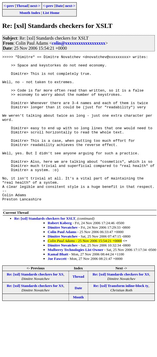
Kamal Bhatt (58, 284)
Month (78, 327)
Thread (22, 6)
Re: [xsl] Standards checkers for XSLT (45, 248)
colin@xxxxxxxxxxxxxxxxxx (78, 43)
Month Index (30, 13)
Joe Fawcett (57, 289)
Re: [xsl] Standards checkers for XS (35, 304)
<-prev (9, 6)
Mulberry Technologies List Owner (75, 280)
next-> (35, 6)
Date (59, 6)
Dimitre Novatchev (63, 257)
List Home (51, 13)
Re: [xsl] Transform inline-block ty (120, 316)
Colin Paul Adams (62, 262)
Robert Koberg (60, 253)
